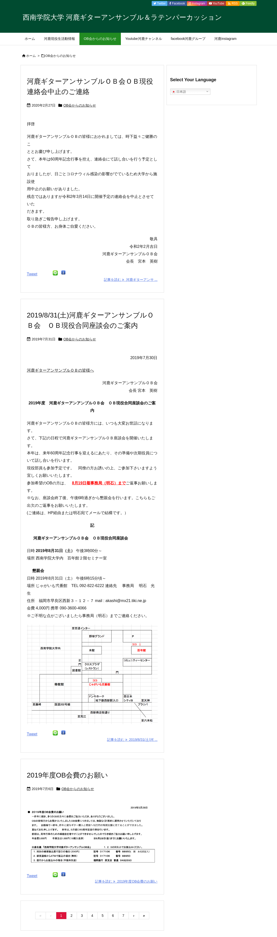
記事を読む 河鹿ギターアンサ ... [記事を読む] (130, 280)
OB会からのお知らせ (79, 105)
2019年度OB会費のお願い (67, 775)
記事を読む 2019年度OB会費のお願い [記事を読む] (126, 881)
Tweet (32, 274)
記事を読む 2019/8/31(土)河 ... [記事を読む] (132, 740)
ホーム (31, 56)
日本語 (179, 92)
